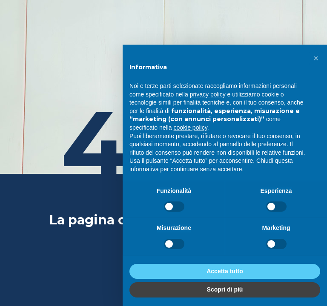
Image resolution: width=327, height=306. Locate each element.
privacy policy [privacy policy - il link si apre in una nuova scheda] (208, 94)
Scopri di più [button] (225, 289)
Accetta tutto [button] (225, 271)
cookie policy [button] (190, 127)
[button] (316, 58)
